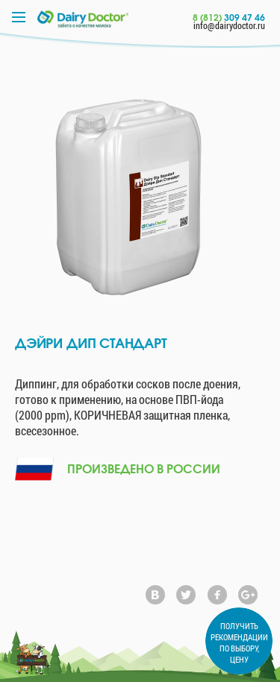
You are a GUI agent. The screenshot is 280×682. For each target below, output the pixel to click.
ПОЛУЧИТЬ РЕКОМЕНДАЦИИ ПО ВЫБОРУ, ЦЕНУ (239, 642)
